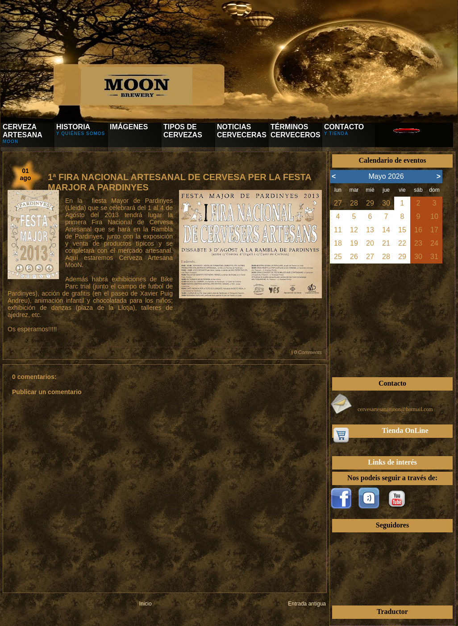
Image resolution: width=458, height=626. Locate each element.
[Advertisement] (392, 319)
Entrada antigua (307, 604)
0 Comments (308, 352)
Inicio (145, 604)
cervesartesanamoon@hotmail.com (395, 409)
